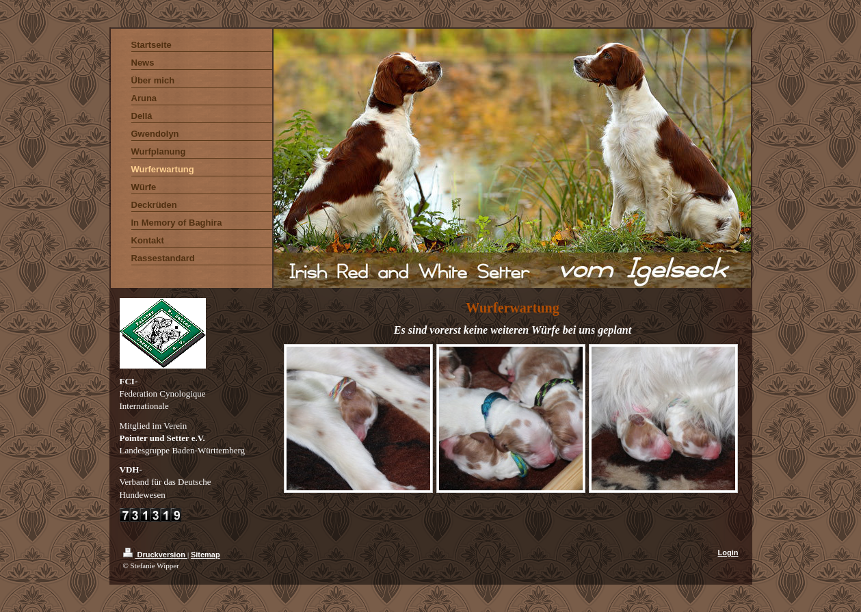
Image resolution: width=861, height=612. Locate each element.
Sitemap (205, 554)
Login (728, 552)
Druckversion (155, 554)
